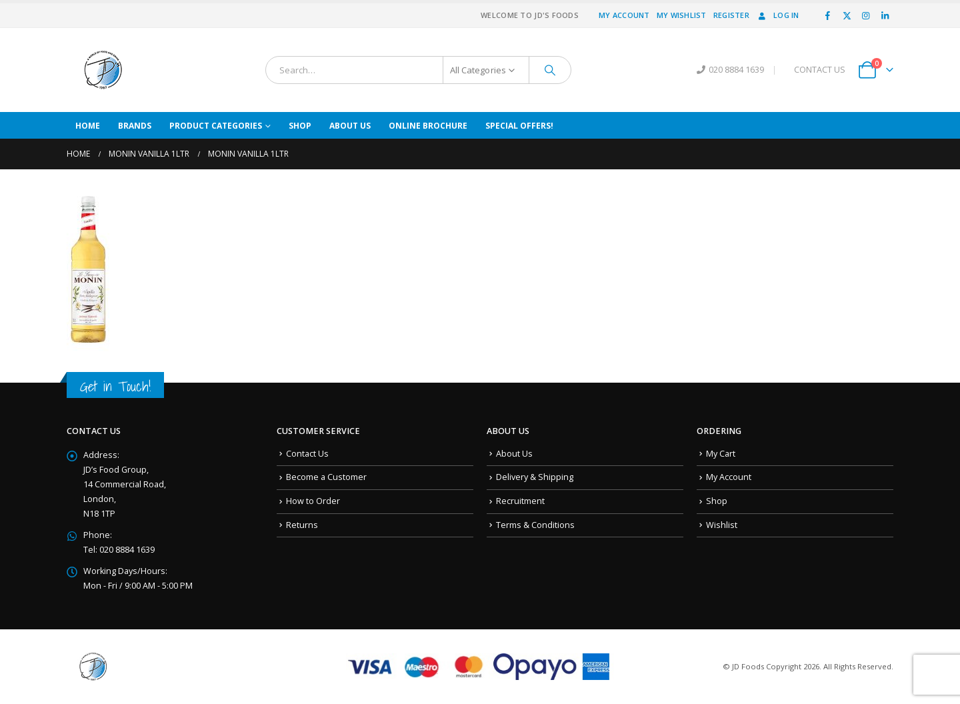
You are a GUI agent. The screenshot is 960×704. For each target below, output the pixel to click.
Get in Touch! (115, 386)
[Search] (550, 70)
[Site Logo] (103, 70)
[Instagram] (866, 15)
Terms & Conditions (535, 525)
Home (87, 125)
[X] (846, 15)
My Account (624, 15)
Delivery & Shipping (534, 477)
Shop (300, 125)
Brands (134, 125)
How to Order (313, 501)
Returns (302, 525)
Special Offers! (519, 125)
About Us (350, 125)
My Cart (720, 453)
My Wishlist (682, 15)
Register (731, 15)
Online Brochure (428, 125)
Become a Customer (326, 477)
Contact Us (307, 453)
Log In (777, 15)
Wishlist (721, 525)
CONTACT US (819, 69)
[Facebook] (828, 15)
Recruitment (520, 501)
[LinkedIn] (884, 15)
